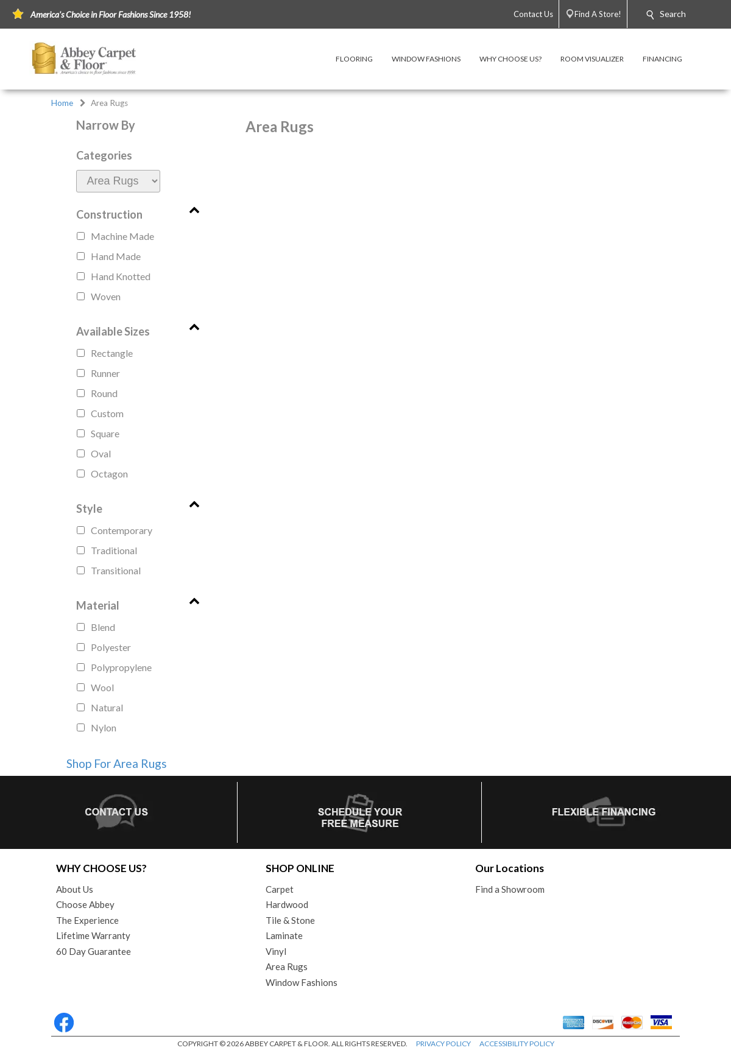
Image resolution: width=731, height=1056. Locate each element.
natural (107, 707)
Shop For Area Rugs (116, 763)
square (105, 433)
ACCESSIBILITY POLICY (516, 1043)
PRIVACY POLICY (443, 1043)
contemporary (121, 530)
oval (101, 453)
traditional (114, 550)
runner (105, 373)
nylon (103, 727)
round (104, 393)
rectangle (112, 353)
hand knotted (120, 276)
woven (106, 296)
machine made (122, 236)
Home (62, 103)
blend (103, 627)
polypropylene (121, 667)
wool (102, 687)
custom (107, 413)
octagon (109, 473)
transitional (116, 570)
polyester (111, 647)
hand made (116, 256)
